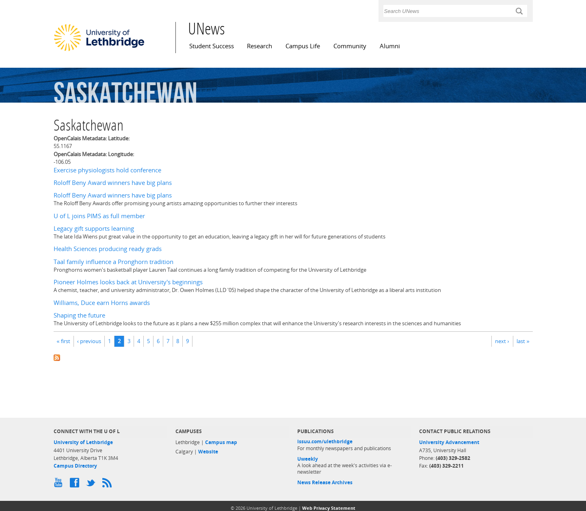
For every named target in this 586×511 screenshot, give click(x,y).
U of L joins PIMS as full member (99, 216)
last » (523, 341)
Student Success (211, 46)
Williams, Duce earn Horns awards (102, 302)
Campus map (221, 442)
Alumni (390, 46)
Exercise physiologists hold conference (107, 170)
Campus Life (302, 46)
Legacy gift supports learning (94, 228)
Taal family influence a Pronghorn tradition (113, 262)
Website (208, 452)
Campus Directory (75, 466)
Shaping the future (79, 315)
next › (502, 341)
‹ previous (89, 341)
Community (349, 46)
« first (63, 341)
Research (259, 46)
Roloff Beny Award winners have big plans (113, 182)
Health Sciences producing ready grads (108, 249)
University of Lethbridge (83, 442)
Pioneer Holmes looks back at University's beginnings (128, 282)
